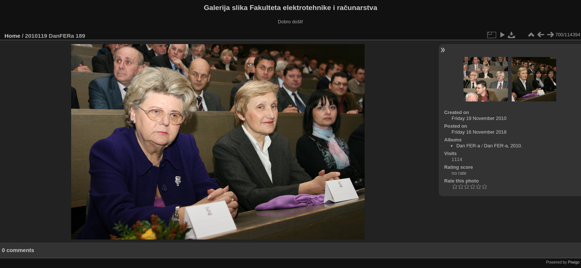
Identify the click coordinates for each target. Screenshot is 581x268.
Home (12, 36)
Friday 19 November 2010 (479, 118)
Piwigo (574, 262)
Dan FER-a (468, 145)
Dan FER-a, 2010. (503, 145)
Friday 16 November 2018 (479, 132)
